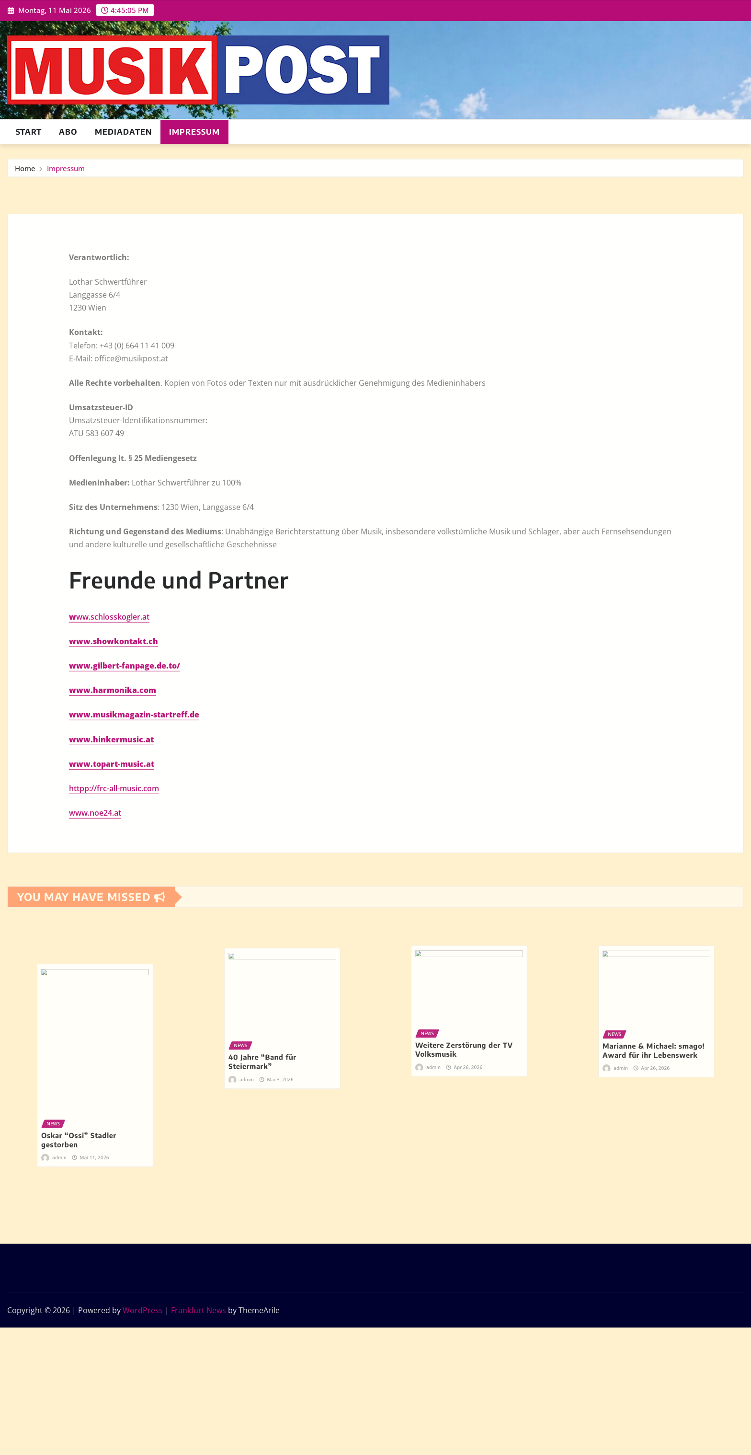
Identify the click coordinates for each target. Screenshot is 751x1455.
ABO (68, 132)
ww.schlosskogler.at (112, 810)
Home (25, 173)
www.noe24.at (95, 1006)
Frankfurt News (198, 1310)
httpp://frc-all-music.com (114, 981)
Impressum (194, 132)
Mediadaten (123, 132)
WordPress (143, 1310)
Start (29, 132)
